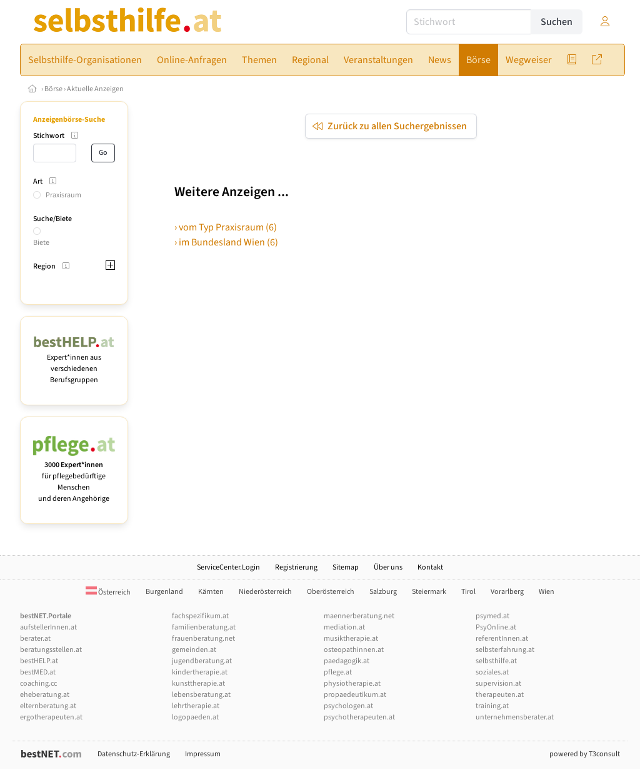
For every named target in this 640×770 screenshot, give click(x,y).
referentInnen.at (502, 638)
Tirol (468, 591)
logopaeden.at (195, 717)
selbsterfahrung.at (505, 649)
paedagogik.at (346, 661)
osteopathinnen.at (354, 649)
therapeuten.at (500, 694)
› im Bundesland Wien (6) (226, 242)
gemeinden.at (194, 649)
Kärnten (211, 591)
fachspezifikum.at (200, 616)
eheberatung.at (44, 694)
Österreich (108, 592)
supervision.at (498, 683)
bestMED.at (38, 672)
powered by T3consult (584, 754)
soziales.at (492, 672)
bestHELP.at (39, 661)
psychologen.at (348, 706)
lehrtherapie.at (195, 706)
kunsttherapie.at (198, 683)
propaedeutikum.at (355, 694)
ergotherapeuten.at (51, 717)
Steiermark (429, 591)
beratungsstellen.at (51, 649)
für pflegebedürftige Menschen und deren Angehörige (74, 476)
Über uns (388, 567)
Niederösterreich (265, 591)
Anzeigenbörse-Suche (69, 119)
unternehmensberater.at (515, 717)
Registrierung (296, 567)
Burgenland (164, 591)
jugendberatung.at (202, 661)
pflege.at (338, 672)
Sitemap (345, 567)
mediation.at (344, 627)
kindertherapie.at (200, 672)
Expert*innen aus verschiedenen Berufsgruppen (74, 363)
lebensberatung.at (201, 694)
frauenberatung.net (203, 638)
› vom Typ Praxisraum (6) (225, 227)
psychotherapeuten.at (359, 717)
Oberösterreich (330, 591)
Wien (546, 591)
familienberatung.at (204, 627)
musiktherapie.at (351, 638)
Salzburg (383, 591)
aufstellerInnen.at (48, 627)
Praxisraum (63, 195)
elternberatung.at (48, 706)
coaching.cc (38, 683)
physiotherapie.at (352, 683)
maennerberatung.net (359, 616)
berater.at (35, 638)
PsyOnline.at (496, 627)
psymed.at (492, 616)
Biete (41, 242)
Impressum (203, 754)
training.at (492, 706)
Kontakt (430, 567)
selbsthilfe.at (496, 661)
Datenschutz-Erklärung (134, 754)
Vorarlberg (507, 591)
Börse (53, 89)
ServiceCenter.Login (228, 567)
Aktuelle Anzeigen (95, 89)
